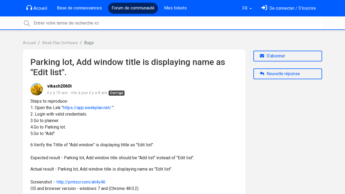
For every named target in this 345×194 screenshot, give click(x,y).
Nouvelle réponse (280, 73)
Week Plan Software (60, 43)
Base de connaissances (79, 8)
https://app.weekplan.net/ (87, 107)
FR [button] (245, 8)
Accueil (36, 8)
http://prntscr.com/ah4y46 (81, 182)
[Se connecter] (288, 8)
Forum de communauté (133, 8)
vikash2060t (59, 86)
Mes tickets (175, 8)
